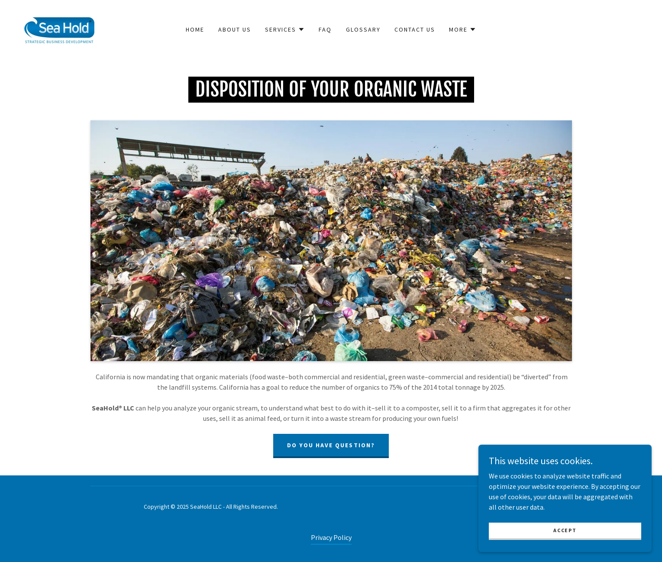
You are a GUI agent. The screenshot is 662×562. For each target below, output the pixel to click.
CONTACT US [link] (414, 29)
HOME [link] (195, 29)
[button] (285, 29)
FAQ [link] (325, 29)
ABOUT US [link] (234, 29)
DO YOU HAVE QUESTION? (331, 445)
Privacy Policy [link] (331, 537)
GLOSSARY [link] (363, 29)
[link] (60, 28)
